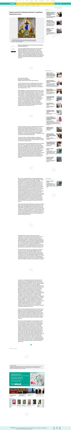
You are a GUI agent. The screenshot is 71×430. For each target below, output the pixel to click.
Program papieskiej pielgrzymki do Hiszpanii (16, 366)
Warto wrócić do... (12, 398)
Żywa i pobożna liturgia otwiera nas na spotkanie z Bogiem (23, 367)
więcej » (25, 396)
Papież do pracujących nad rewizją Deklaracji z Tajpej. (51, 113)
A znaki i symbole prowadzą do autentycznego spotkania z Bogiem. (50, 106)
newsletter (54, 427)
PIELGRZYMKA (15, 348)
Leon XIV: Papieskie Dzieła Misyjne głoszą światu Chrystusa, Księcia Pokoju (51, 134)
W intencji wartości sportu (50, 148)
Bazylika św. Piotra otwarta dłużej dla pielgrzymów (49, 127)
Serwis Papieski (23, 3)
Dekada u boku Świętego (22, 368)
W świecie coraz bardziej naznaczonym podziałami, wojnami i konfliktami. (51, 138)
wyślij (12, 49)
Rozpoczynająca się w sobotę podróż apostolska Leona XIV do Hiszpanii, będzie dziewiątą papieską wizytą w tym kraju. (50, 24)
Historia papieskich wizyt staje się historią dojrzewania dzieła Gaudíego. (51, 160)
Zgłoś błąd (60, 427)
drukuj (13, 49)
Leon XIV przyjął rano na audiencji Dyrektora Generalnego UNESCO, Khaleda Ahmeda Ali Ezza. (50, 17)
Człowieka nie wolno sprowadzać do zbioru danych (50, 110)
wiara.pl (12, 4)
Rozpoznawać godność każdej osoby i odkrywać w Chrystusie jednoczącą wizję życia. (50, 92)
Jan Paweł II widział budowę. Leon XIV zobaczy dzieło (50, 157)
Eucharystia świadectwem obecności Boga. (49, 99)
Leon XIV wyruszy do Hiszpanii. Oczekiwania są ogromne (51, 80)
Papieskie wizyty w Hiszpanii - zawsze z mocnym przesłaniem (50, 21)
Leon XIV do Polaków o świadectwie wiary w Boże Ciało (50, 96)
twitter (61, 7)
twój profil (58, 4)
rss (57, 7)
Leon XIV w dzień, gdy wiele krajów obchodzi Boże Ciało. (50, 76)
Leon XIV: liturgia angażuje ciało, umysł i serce (50, 103)
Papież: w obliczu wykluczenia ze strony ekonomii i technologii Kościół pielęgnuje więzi (50, 74)
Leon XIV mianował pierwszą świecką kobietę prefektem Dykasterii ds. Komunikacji (51, 118)
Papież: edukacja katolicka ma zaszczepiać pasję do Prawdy (51, 89)
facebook (59, 7)
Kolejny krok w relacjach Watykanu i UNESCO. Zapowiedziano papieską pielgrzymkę (51, 14)
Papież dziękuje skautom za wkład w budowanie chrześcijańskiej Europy (51, 142)
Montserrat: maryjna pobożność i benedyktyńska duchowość (50, 30)
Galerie (10, 387)
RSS (57, 427)
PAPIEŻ (12, 348)
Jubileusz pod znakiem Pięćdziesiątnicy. (49, 145)
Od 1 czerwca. (48, 129)
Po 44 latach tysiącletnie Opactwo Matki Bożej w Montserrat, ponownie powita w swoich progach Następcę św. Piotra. (53, 33)
